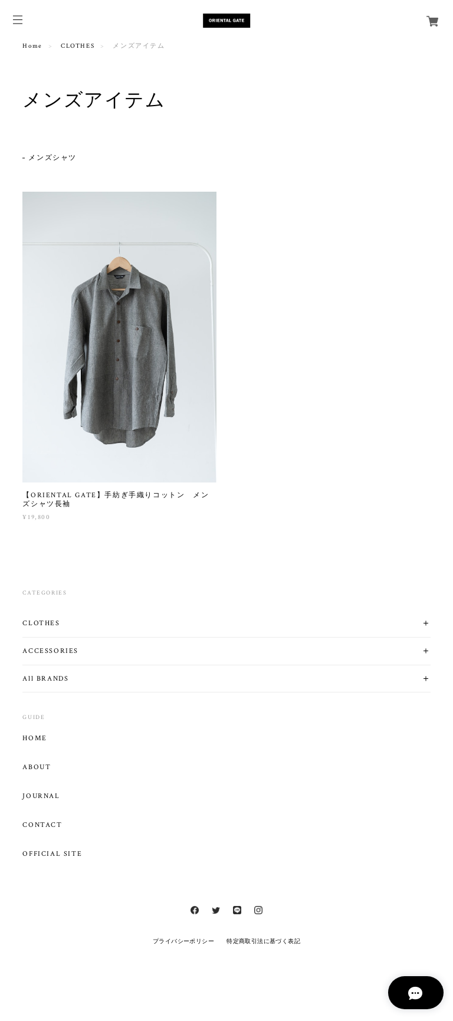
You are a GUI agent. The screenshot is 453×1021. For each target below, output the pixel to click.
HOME (34, 738)
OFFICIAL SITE (52, 854)
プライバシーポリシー (183, 941)
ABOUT (36, 767)
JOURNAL (41, 796)
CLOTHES (77, 46)
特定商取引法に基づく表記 (263, 941)
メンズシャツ (52, 157)
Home (32, 46)
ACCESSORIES (50, 650)
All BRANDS (45, 678)
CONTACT (42, 825)
